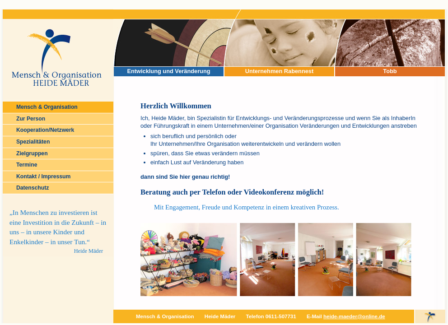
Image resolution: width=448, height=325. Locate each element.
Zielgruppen (32, 153)
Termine (26, 165)
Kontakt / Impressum (43, 176)
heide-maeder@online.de (354, 316)
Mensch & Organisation (47, 107)
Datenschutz (32, 188)
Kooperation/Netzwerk (45, 130)
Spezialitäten (33, 142)
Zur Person (30, 119)
